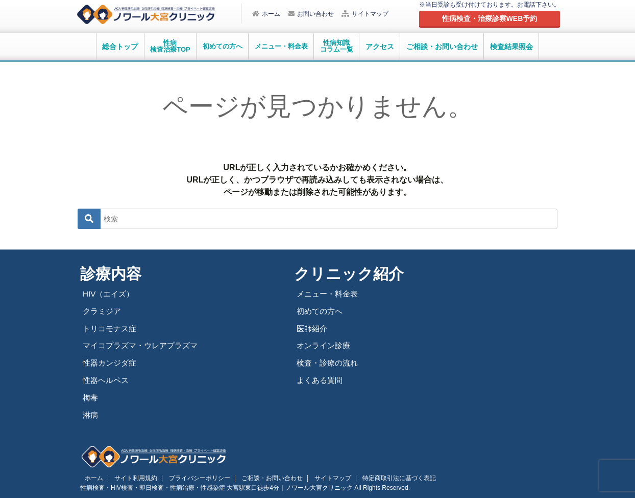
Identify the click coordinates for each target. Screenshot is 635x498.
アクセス (379, 46)
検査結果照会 (511, 46)
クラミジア (103, 310)
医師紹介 (313, 328)
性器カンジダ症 (111, 362)
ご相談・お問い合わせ (442, 46)
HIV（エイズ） (110, 293)
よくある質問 (321, 379)
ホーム (266, 13)
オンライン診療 (325, 345)
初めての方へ (321, 310)
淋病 (91, 413)
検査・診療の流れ (329, 362)
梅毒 (91, 396)
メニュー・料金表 (329, 293)
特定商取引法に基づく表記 (376, 476)
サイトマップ (364, 13)
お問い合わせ (311, 13)
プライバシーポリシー (189, 476)
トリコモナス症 (111, 328)
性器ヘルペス (107, 379)
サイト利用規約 (129, 476)
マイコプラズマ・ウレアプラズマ (144, 345)
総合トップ (120, 46)
